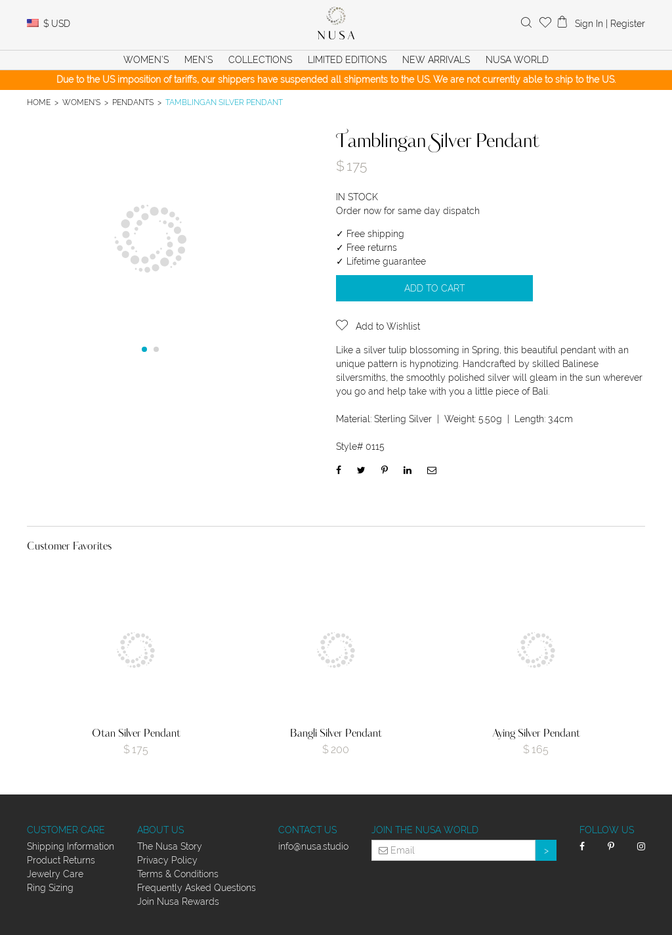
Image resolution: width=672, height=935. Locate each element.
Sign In (589, 23)
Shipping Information (70, 846)
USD (56, 23)
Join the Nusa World (424, 830)
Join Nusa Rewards (178, 901)
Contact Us (307, 830)
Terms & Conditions (178, 874)
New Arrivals (436, 59)
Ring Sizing (50, 887)
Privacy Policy (167, 860)
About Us (160, 830)
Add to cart (434, 288)
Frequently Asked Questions (196, 887)
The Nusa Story (169, 846)
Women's (81, 102)
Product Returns (61, 860)
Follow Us (606, 830)
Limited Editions (347, 59)
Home (39, 102)
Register (627, 23)
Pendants (133, 102)
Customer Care (66, 830)
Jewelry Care (55, 874)
